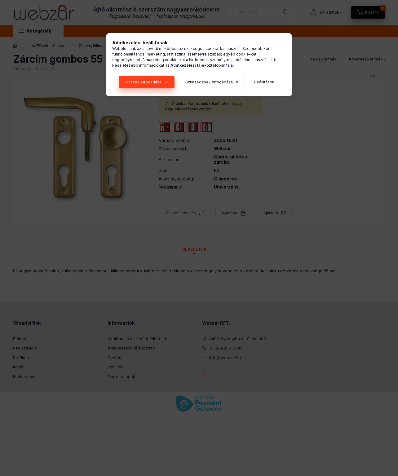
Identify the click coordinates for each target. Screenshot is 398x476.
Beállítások (264, 82)
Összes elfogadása (143, 82)
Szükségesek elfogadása (209, 82)
